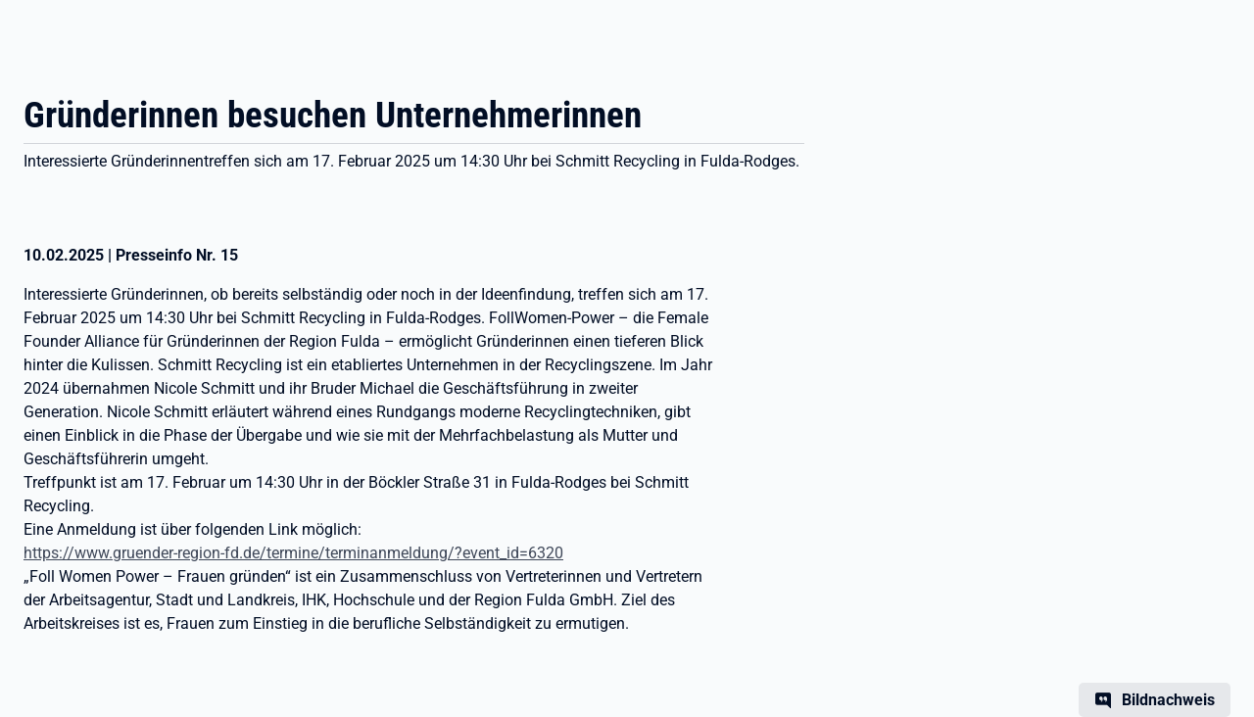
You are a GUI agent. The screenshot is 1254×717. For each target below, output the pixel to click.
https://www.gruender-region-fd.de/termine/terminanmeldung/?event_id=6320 (293, 553)
